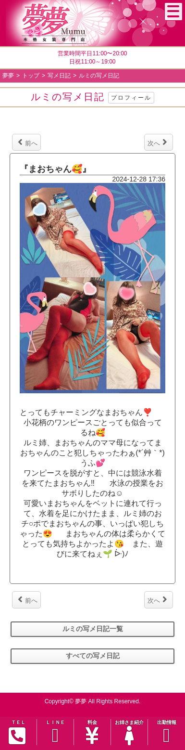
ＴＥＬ (17, 732)
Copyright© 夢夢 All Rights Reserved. (93, 701)
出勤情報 (166, 732)
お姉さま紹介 (129, 732)
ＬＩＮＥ (55, 732)
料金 (92, 732)
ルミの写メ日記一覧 (92, 629)
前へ (27, 142)
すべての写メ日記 (93, 655)
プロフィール (131, 97)
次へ (157, 142)
